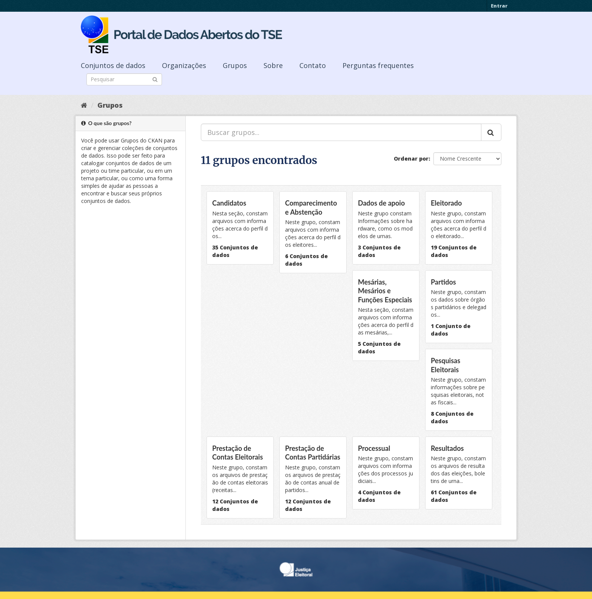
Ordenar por (411, 158)
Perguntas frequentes (378, 65)
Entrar (499, 5)
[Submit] (155, 79)
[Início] (84, 105)
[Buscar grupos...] (341, 132)
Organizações (184, 65)
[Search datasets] (124, 79)
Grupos (235, 65)
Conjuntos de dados (113, 65)
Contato (312, 65)
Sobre (273, 65)
